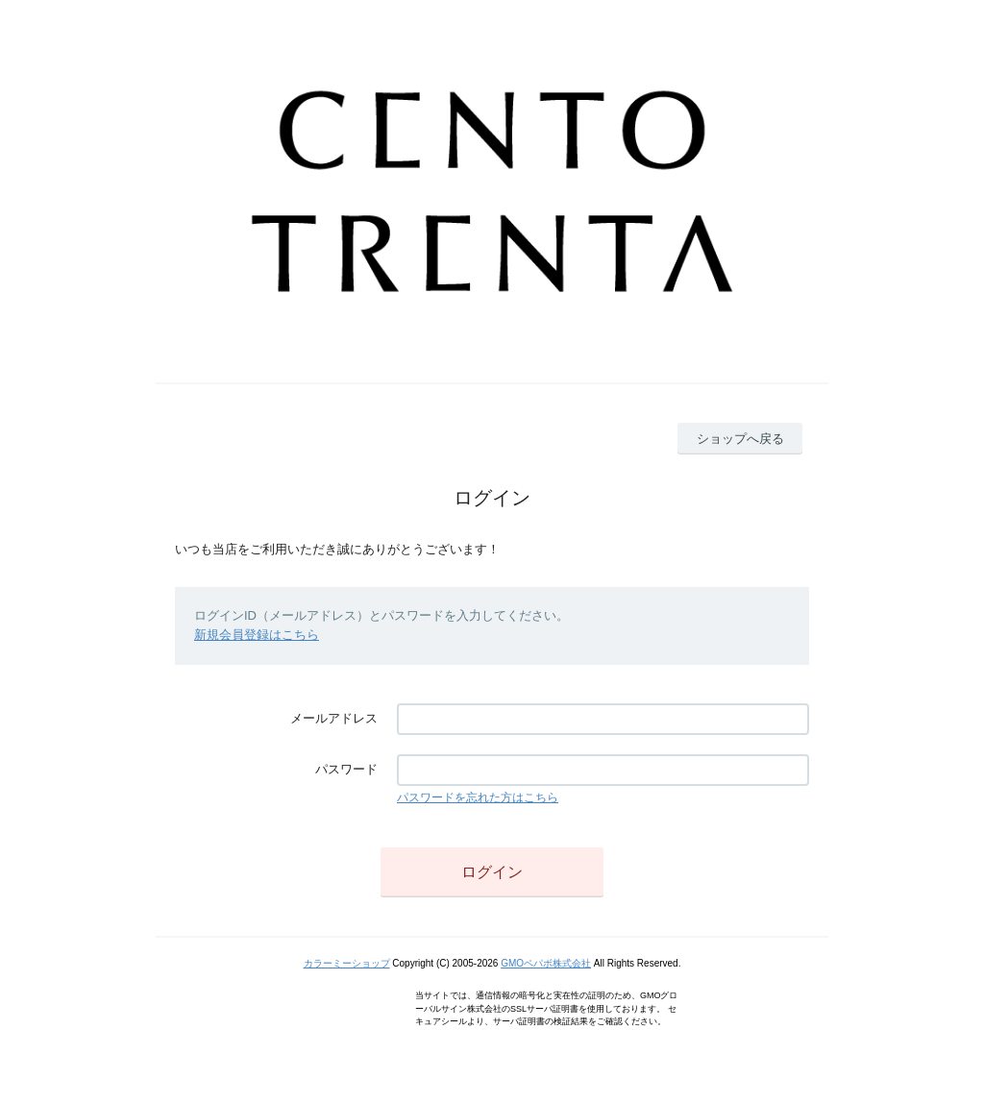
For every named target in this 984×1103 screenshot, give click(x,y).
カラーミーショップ (347, 963)
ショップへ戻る (740, 438)
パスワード (346, 769)
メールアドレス (334, 718)
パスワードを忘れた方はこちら (477, 797)
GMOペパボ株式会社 (546, 963)
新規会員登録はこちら (256, 634)
